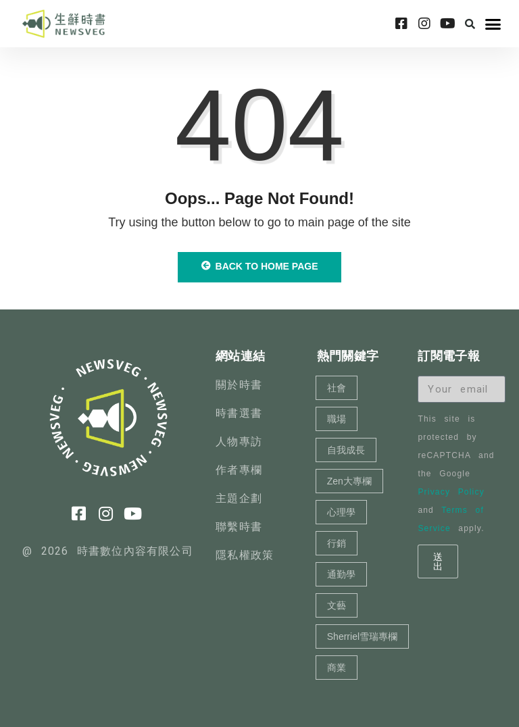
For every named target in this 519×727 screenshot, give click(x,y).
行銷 (336, 543)
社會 (336, 387)
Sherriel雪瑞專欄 (362, 636)
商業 (336, 667)
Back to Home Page (259, 266)
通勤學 (341, 574)
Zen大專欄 (349, 481)
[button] (470, 24)
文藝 (336, 605)
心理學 (341, 512)
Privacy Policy (451, 492)
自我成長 (346, 450)
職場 (336, 418)
